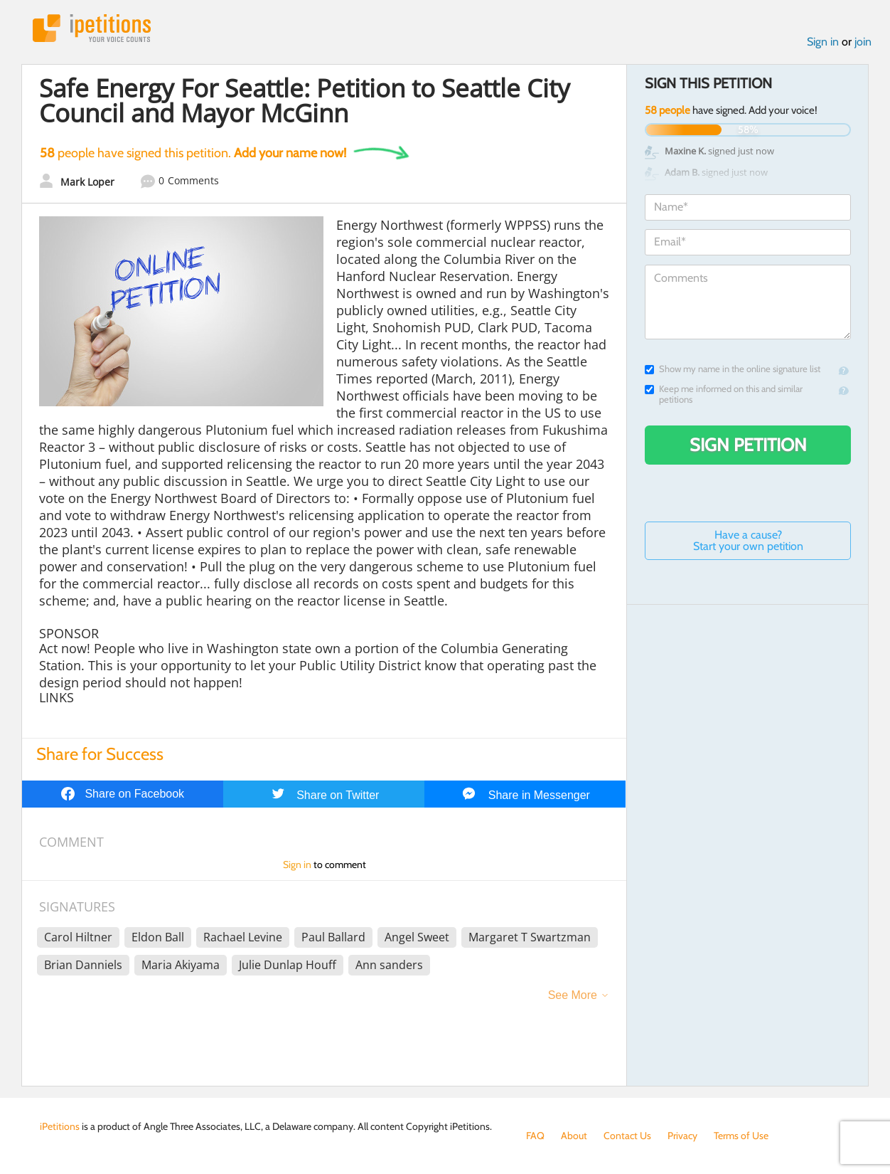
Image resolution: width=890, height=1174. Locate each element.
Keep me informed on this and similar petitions (724, 394)
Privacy (682, 1135)
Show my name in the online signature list (732, 369)
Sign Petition (748, 444)
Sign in (823, 41)
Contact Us (627, 1135)
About (574, 1135)
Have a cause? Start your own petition (748, 540)
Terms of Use (741, 1135)
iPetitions (92, 28)
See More (572, 995)
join (863, 41)
